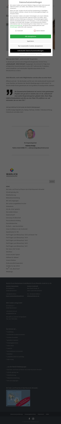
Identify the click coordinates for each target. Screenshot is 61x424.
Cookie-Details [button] (22, 53)
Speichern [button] (30, 40)
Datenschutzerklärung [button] (31, 53)
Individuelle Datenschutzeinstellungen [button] (30, 50)
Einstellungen (13, 26)
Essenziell (19, 30)
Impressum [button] (39, 53)
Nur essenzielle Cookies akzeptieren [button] (30, 45)
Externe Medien (39, 30)
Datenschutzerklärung (16, 24)
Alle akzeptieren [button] (30, 35)
